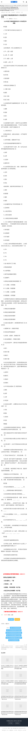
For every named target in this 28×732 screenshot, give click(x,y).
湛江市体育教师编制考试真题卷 (13, 637)
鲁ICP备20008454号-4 (21, 728)
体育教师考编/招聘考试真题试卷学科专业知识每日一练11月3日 (7, 698)
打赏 (17, 619)
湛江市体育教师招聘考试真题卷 (13, 632)
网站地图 (15, 728)
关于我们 (10, 723)
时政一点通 (14, 2)
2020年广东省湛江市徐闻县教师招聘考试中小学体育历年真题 (21, 648)
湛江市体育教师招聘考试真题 (14, 630)
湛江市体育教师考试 (14, 640)
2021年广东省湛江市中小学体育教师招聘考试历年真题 (7, 667)
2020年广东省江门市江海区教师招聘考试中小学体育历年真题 (7, 648)
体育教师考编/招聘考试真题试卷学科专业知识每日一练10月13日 (20, 713)
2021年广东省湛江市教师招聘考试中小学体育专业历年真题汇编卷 (20, 667)
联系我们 (17, 723)
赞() (11, 619)
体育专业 (18, 12)
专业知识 (13, 12)
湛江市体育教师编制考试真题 (14, 635)
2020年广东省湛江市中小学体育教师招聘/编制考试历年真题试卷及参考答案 (20, 682)
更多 (7, 623)
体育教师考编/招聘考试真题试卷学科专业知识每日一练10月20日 (7, 713)
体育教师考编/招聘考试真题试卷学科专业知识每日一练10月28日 (20, 698)
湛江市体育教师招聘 (15, 627)
